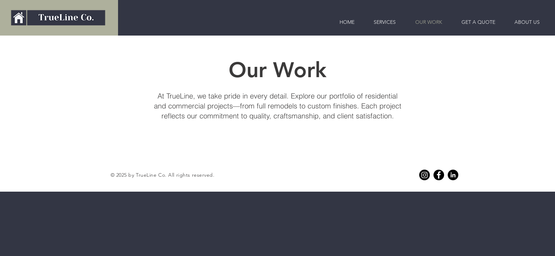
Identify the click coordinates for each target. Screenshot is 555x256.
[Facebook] (438, 175)
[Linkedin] (453, 175)
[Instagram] (424, 175)
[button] (527, 22)
